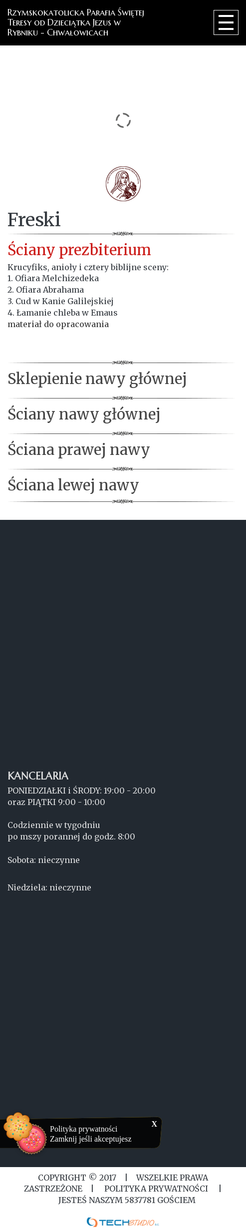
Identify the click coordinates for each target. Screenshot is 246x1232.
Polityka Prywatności (156, 1189)
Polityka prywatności (84, 1129)
